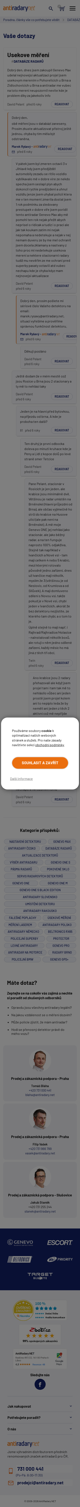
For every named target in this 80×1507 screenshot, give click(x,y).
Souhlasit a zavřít (40, 762)
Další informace (21, 779)
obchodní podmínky (49, 745)
